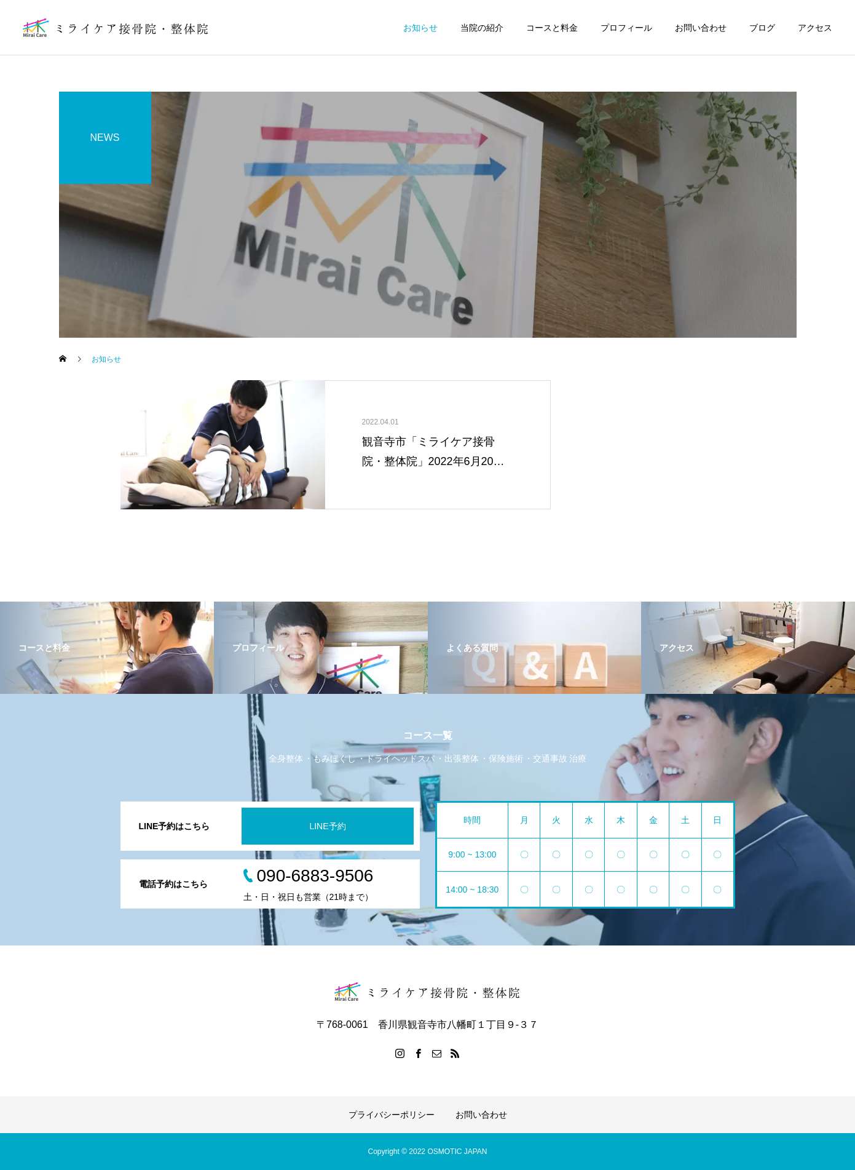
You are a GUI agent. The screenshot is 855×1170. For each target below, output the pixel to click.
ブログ (762, 28)
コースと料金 (552, 28)
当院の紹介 (481, 28)
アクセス (815, 28)
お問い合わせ (701, 28)
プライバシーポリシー (392, 1115)
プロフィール (626, 28)
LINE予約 (327, 826)
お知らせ (420, 28)
